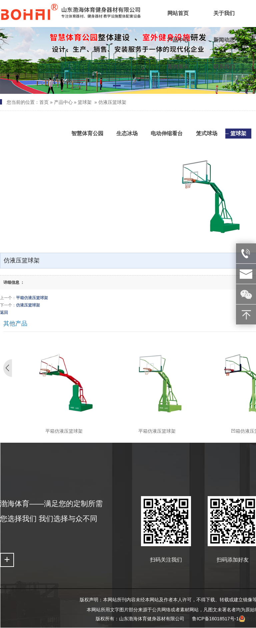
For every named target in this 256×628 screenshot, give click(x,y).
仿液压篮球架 (112, 102)
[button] (117, 86)
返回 (4, 312)
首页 (44, 102)
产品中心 (63, 102)
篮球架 (85, 102)
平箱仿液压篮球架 (32, 297)
